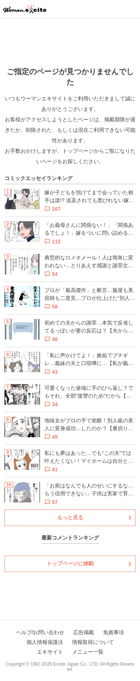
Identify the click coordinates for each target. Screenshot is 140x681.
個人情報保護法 (45, 642)
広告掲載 (83, 632)
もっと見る (70, 517)
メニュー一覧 (87, 652)
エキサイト (50, 652)
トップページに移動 (70, 563)
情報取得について (93, 642)
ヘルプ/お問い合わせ (40, 632)
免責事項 (113, 632)
